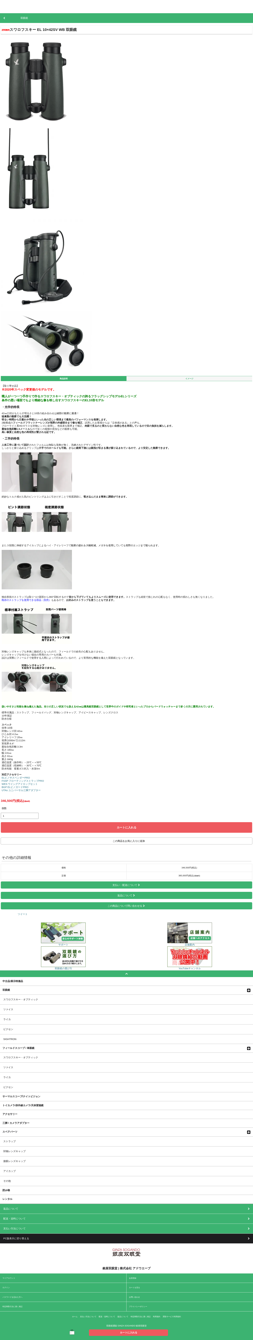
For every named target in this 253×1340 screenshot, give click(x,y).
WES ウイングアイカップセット (20, 784)
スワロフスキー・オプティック (20, 999)
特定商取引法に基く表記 (12, 1306)
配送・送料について (107, 1317)
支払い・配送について (126, 885)
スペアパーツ (9, 1131)
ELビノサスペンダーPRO (16, 777)
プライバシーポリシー (138, 1306)
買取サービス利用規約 (172, 1317)
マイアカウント (8, 1278)
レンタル (7, 1198)
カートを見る (134, 1287)
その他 (7, 1180)
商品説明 (64, 378)
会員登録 (132, 1278)
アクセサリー (9, 1114)
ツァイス (8, 1009)
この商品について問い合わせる (126, 905)
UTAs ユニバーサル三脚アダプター (21, 790)
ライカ (7, 1019)
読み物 (6, 1190)
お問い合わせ (134, 1297)
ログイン (6, 1287)
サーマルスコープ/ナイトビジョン (21, 1096)
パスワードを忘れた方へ (12, 1297)
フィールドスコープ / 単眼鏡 (18, 1048)
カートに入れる (126, 827)
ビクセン (8, 1029)
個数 (4, 808)
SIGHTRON (9, 1039)
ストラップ (9, 1141)
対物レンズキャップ (14, 1151)
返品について (126, 895)
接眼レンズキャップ (14, 1161)
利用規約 (156, 1317)
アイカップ (9, 1171)
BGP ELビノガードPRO (15, 787)
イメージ (189, 378)
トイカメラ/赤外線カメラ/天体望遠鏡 (22, 1105)
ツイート (23, 914)
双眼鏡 (6, 989)
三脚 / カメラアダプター (15, 1123)
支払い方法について (88, 1317)
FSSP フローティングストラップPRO (23, 780)
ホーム (75, 1317)
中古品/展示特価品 (12, 981)
